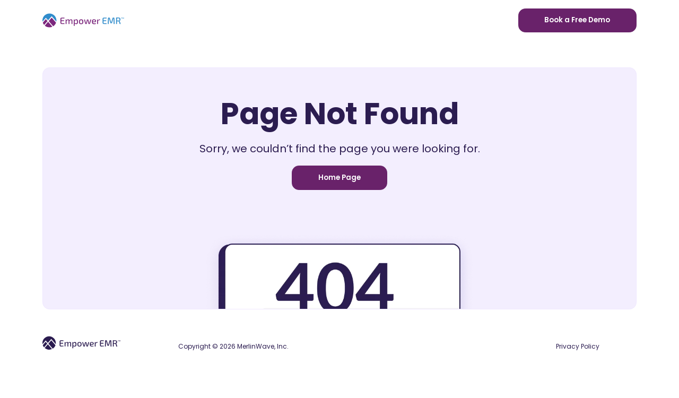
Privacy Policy (577, 346)
